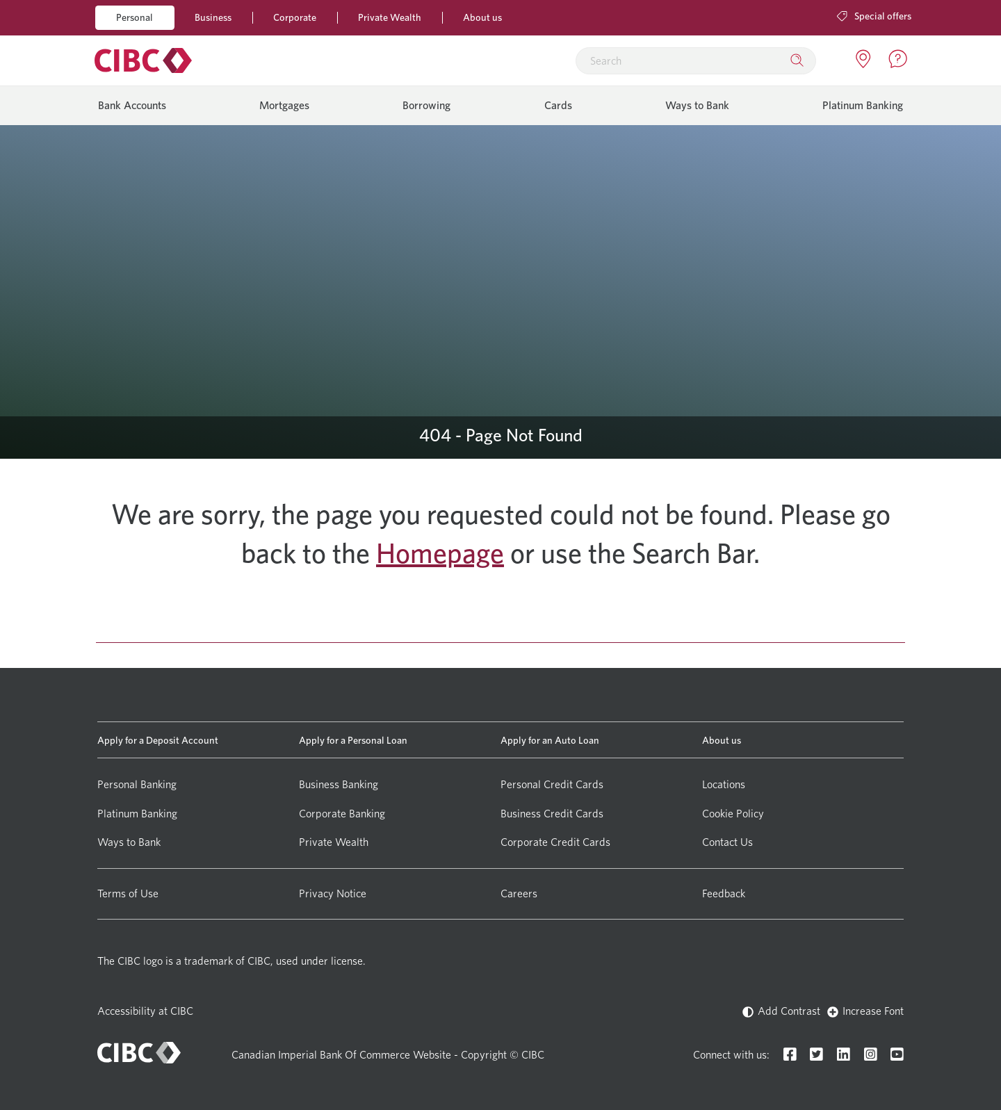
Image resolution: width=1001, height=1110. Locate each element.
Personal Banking (137, 784)
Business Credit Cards (551, 813)
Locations (723, 784)
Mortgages (284, 105)
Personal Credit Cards (551, 784)
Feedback (723, 893)
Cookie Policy (733, 813)
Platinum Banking (862, 105)
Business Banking (338, 784)
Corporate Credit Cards (555, 842)
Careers (518, 893)
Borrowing (426, 105)
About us (482, 17)
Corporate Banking (342, 813)
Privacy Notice (332, 893)
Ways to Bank (697, 105)
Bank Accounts (132, 105)
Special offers (874, 16)
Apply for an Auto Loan (549, 740)
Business (213, 17)
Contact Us (727, 842)
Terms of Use (127, 893)
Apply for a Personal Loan (353, 740)
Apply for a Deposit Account (157, 740)
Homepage (440, 553)
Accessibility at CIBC (145, 1011)
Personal (134, 17)
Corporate (294, 17)
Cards (558, 105)
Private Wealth (389, 17)
